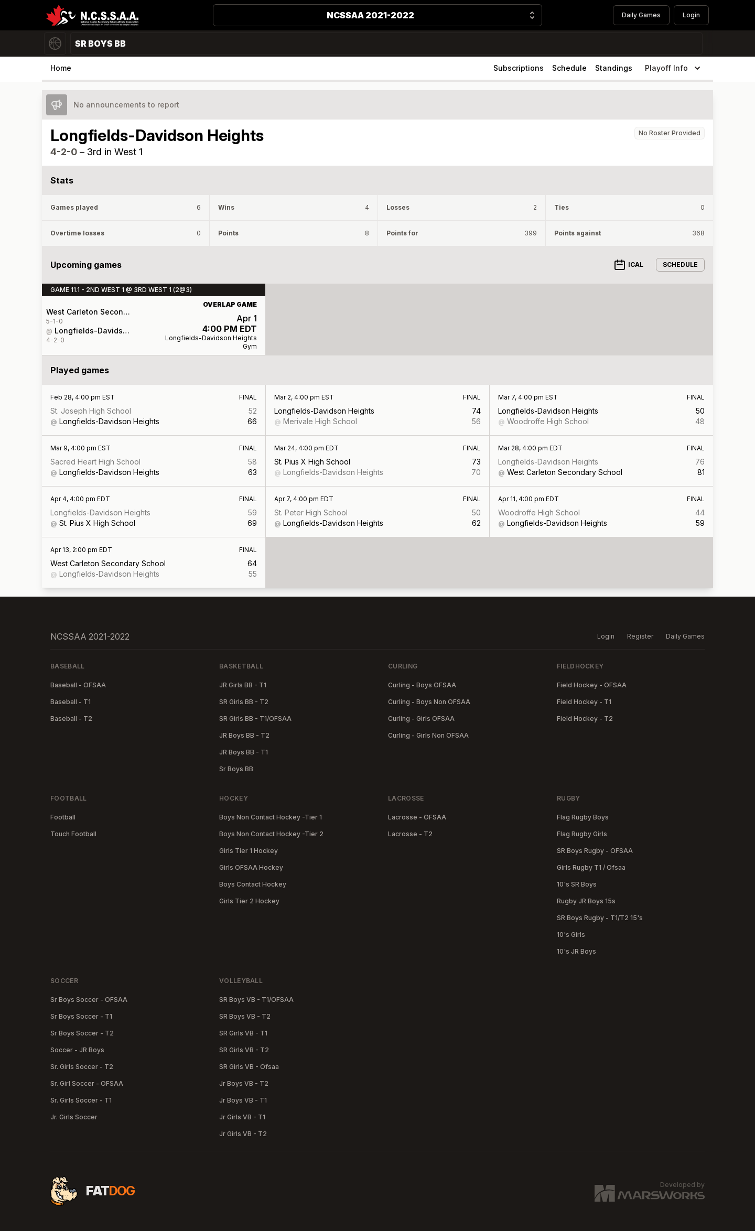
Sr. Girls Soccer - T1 (81, 1100)
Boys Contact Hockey (252, 884)
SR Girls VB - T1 (243, 1033)
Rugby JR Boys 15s (586, 901)
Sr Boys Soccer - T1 (81, 1016)
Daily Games (641, 15)
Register (640, 636)
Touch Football (73, 834)
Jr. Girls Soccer (74, 1117)
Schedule (569, 67)
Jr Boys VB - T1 (243, 1100)
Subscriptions (518, 67)
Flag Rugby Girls (582, 834)
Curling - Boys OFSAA (422, 685)
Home (60, 67)
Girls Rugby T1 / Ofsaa (591, 867)
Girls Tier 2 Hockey (249, 901)
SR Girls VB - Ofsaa (249, 1067)
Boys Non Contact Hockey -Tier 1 (270, 817)
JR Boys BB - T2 (244, 735)
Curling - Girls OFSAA (421, 718)
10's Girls (571, 934)
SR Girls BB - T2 (243, 702)
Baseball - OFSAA (78, 685)
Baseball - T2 (71, 718)
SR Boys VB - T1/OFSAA (256, 999)
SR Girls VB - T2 (244, 1050)
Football (63, 817)
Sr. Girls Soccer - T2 (81, 1067)
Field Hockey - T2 (585, 718)
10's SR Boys (577, 884)
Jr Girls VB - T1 (242, 1117)
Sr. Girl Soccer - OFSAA (86, 1083)
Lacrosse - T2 (410, 834)
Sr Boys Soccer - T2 (82, 1033)
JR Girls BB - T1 (242, 685)
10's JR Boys (576, 951)
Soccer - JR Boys (77, 1050)
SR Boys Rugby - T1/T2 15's (600, 918)
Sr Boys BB (236, 769)
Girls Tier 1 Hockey (248, 851)
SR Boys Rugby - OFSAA (595, 851)
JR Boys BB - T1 (243, 752)
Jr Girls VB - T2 (243, 1134)
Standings (613, 67)
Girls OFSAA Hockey (251, 867)
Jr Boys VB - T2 (243, 1083)
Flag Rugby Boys (583, 817)
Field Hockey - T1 (584, 702)
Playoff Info (674, 68)
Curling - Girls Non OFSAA (428, 735)
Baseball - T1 (70, 702)
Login (691, 15)
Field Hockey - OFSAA (592, 685)
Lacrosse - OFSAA (417, 817)
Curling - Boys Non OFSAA (429, 702)
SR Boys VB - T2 (245, 1016)
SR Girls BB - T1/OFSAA (255, 718)
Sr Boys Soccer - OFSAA (88, 999)
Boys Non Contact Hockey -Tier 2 (271, 834)
